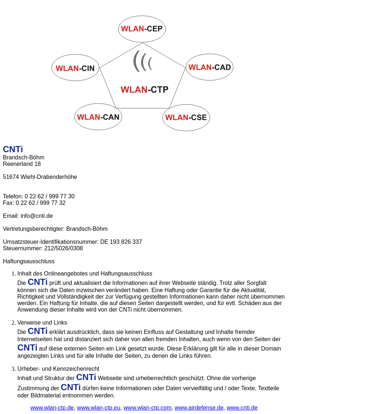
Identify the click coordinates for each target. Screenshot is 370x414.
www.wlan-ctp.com (147, 408)
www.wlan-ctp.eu (98, 408)
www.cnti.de (242, 408)
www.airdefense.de (199, 408)
